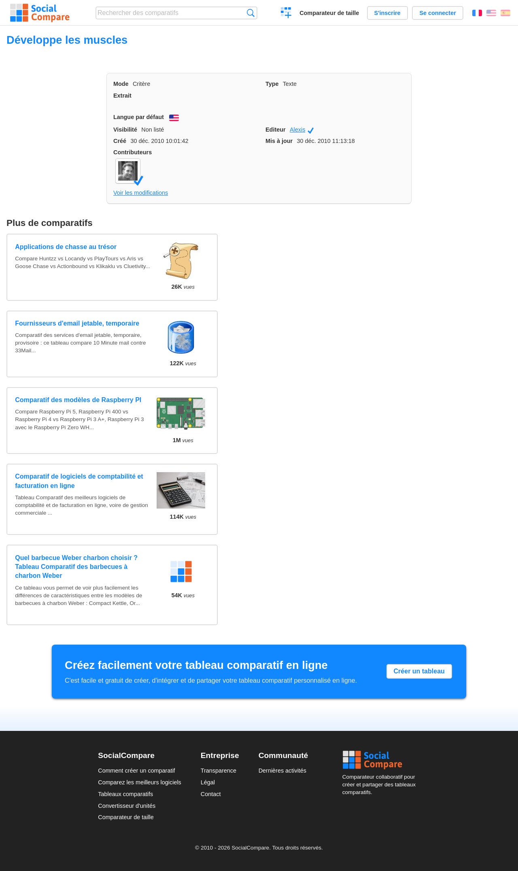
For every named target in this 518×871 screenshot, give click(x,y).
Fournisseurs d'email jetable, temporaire (77, 323)
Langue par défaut (138, 117)
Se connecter (437, 13)
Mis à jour (279, 141)
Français (477, 13)
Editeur (275, 129)
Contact (211, 794)
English (491, 13)
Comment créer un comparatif (136, 770)
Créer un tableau (419, 671)
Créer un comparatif (286, 13)
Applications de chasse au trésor (66, 246)
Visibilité (125, 129)
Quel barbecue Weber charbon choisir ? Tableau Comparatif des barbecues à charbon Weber (76, 566)
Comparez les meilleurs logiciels (139, 782)
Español (505, 13)
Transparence (218, 770)
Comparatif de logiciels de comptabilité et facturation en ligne (79, 481)
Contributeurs (132, 152)
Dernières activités (282, 770)
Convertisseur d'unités (126, 806)
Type (272, 84)
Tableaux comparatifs (125, 794)
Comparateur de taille (329, 13)
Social (381, 760)
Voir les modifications (140, 193)
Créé (119, 141)
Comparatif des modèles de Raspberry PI (78, 399)
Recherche (251, 13)
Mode (121, 84)
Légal (208, 782)
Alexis (302, 130)
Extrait (122, 95)
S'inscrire (387, 13)
